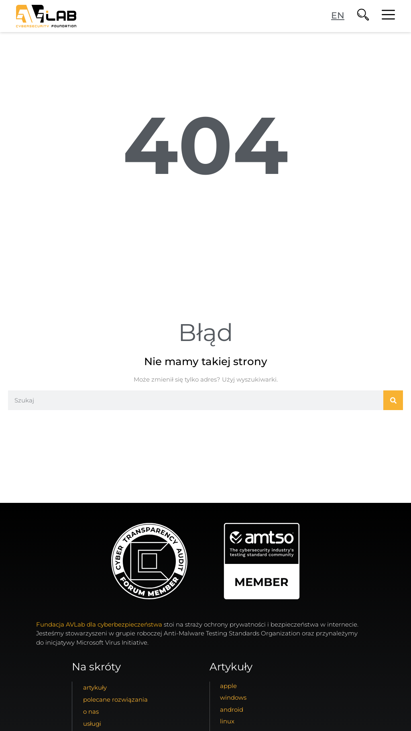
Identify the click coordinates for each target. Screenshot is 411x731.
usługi (92, 723)
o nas (91, 711)
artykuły (95, 687)
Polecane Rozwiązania (115, 699)
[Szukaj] (393, 400)
